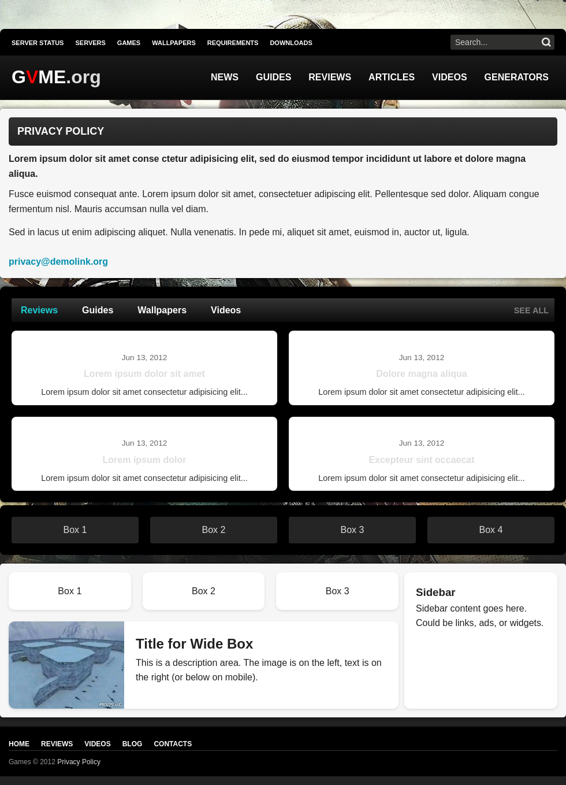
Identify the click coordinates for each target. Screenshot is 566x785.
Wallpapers (174, 42)
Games (128, 42)
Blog (132, 744)
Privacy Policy (78, 762)
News (225, 77)
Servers (90, 42)
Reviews (329, 77)
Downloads (291, 42)
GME (39, 76)
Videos (449, 77)
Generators (517, 77)
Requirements (233, 42)
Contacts (173, 744)
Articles (391, 77)
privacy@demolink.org (58, 261)
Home (19, 744)
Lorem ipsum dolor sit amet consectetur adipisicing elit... (144, 392)
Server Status (38, 42)
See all (531, 310)
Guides (273, 77)
